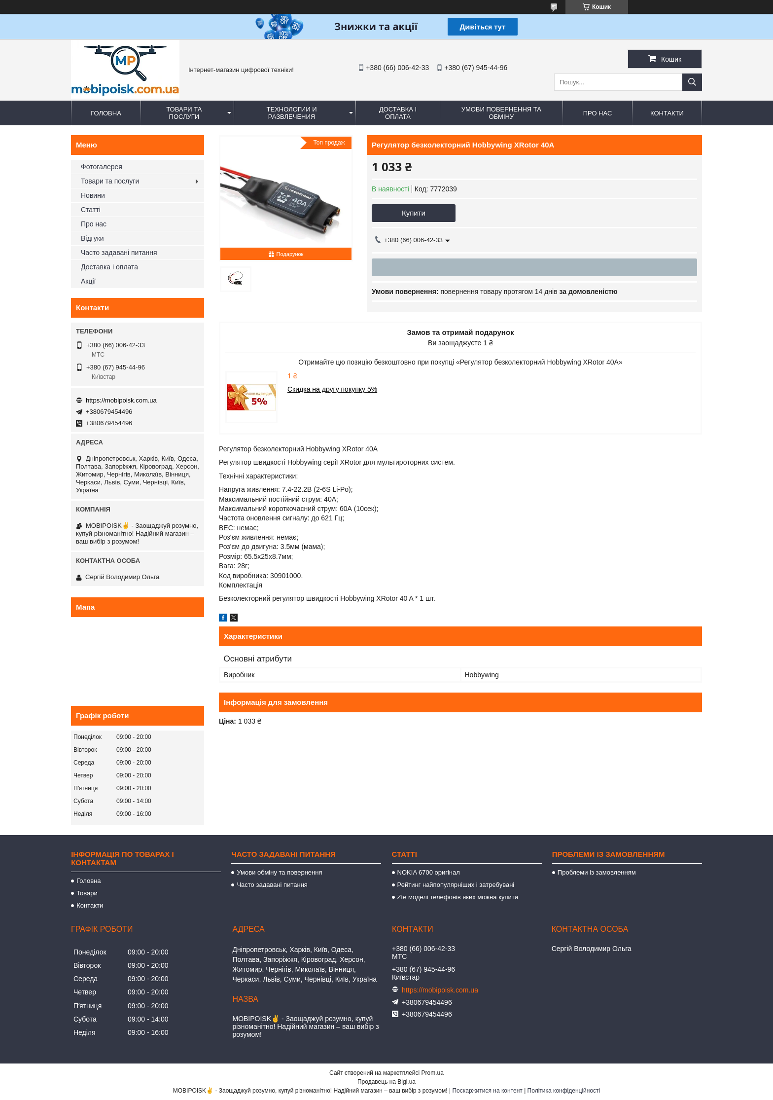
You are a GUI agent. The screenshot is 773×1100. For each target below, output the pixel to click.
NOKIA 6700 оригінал (428, 872)
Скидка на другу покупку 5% (332, 389)
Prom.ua (433, 1072)
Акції (88, 281)
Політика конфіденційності (563, 1090)
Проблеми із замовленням (597, 872)
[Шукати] (692, 82)
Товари (87, 893)
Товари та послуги (184, 113)
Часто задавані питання (119, 253)
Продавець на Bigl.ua (386, 1081)
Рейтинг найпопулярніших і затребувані (456, 884)
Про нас (597, 113)
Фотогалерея (101, 167)
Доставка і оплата (398, 113)
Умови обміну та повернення (279, 872)
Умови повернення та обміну (501, 113)
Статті (91, 210)
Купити (413, 213)
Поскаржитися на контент (487, 1090)
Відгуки (92, 238)
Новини (93, 195)
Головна (106, 113)
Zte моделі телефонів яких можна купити (457, 897)
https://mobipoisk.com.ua (121, 400)
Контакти (667, 113)
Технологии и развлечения (292, 113)
